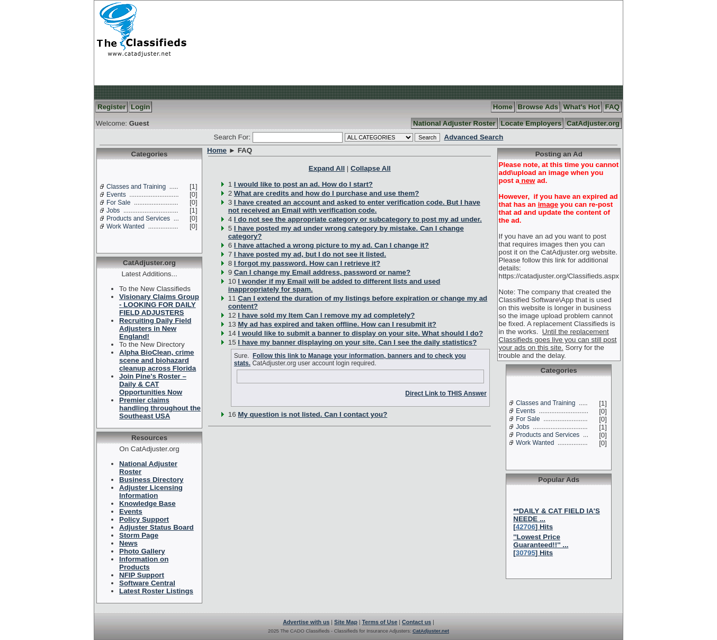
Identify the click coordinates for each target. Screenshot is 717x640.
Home (503, 107)
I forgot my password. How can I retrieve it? (307, 263)
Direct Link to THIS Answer (446, 393)
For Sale (118, 202)
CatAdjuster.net (431, 631)
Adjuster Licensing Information (151, 491)
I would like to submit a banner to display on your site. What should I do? (360, 333)
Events (116, 194)
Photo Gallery (142, 551)
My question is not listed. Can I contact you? (312, 414)
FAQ (612, 107)
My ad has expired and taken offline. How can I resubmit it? (337, 324)
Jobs (113, 210)
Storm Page (138, 535)
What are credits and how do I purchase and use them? (326, 193)
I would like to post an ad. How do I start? (303, 184)
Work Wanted (125, 226)
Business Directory (151, 480)
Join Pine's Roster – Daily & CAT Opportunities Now (152, 384)
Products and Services (138, 218)
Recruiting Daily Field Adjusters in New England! (155, 328)
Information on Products (143, 563)
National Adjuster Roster (454, 123)
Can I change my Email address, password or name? (322, 272)
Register (111, 107)
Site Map (345, 622)
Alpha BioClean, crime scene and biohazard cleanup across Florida (157, 360)
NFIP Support (141, 575)
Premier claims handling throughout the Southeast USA (160, 408)
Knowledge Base (147, 503)
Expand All (327, 168)
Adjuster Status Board (156, 527)
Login (140, 107)
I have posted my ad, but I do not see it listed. (310, 254)
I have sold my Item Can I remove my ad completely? (326, 315)
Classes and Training (136, 186)
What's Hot (581, 107)
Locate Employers (531, 123)
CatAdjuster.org (593, 123)
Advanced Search (474, 137)
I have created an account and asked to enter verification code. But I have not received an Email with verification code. (354, 206)
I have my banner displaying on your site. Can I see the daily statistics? (357, 342)
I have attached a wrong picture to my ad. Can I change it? (331, 245)
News (128, 543)
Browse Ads (538, 107)
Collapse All (371, 168)
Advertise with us (306, 622)
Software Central (147, 583)
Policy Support (144, 519)
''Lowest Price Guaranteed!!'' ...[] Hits (540, 545)
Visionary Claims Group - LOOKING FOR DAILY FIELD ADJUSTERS (159, 305)
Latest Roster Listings (156, 591)
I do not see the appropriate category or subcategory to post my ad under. (358, 219)
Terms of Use (380, 622)
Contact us (416, 622)
